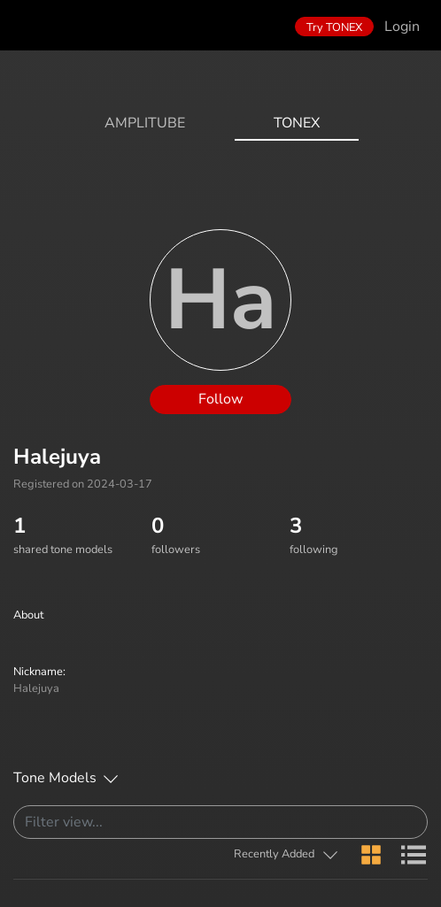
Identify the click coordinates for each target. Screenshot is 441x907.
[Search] (220, 822)
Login (402, 26)
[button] (286, 854)
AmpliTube (144, 123)
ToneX (297, 123)
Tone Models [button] (55, 778)
